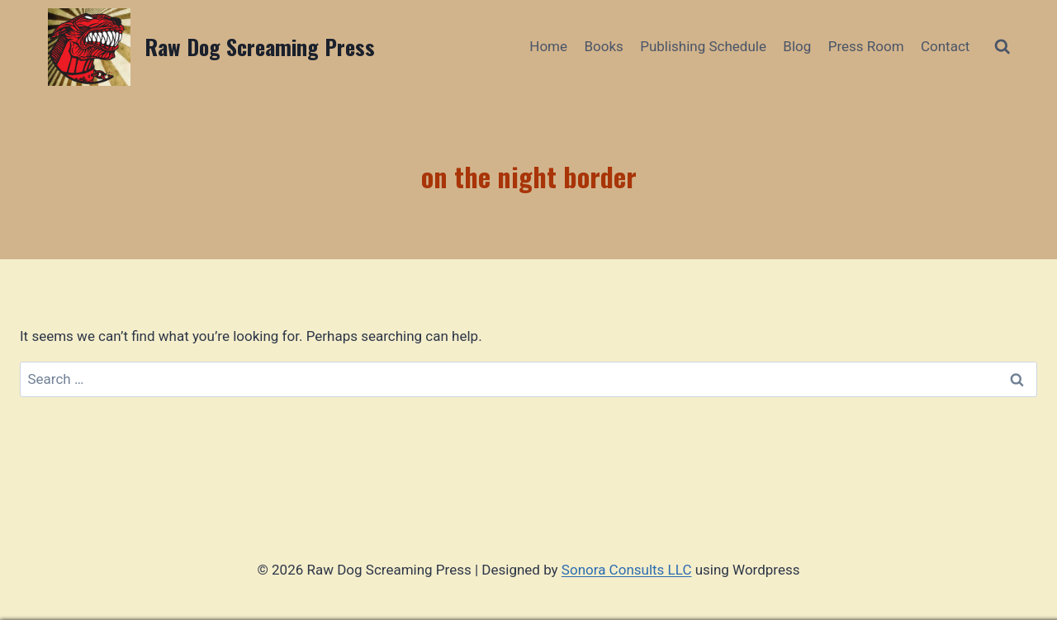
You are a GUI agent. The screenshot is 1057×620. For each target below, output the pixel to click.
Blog (797, 46)
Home (548, 46)
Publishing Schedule (703, 46)
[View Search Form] (1002, 46)
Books (603, 46)
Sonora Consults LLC (627, 569)
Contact (945, 46)
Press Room (866, 46)
